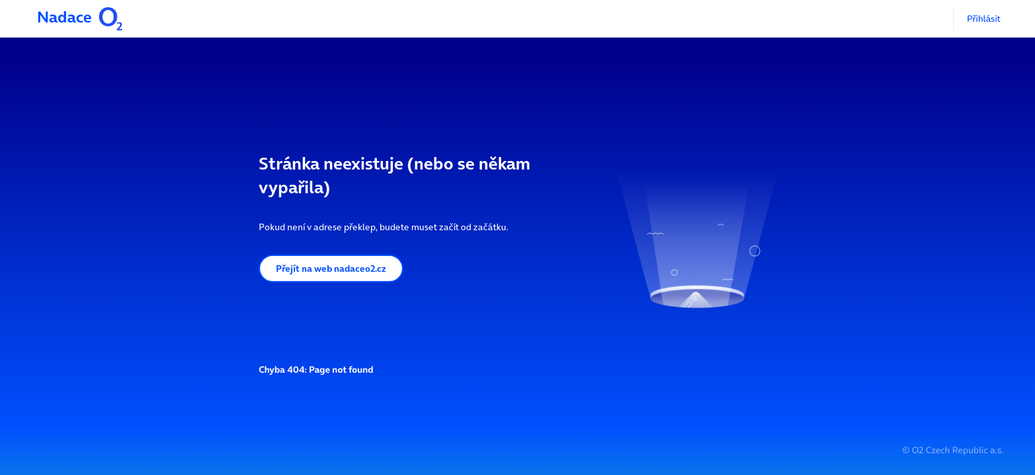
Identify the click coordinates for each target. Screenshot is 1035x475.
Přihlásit (984, 18)
